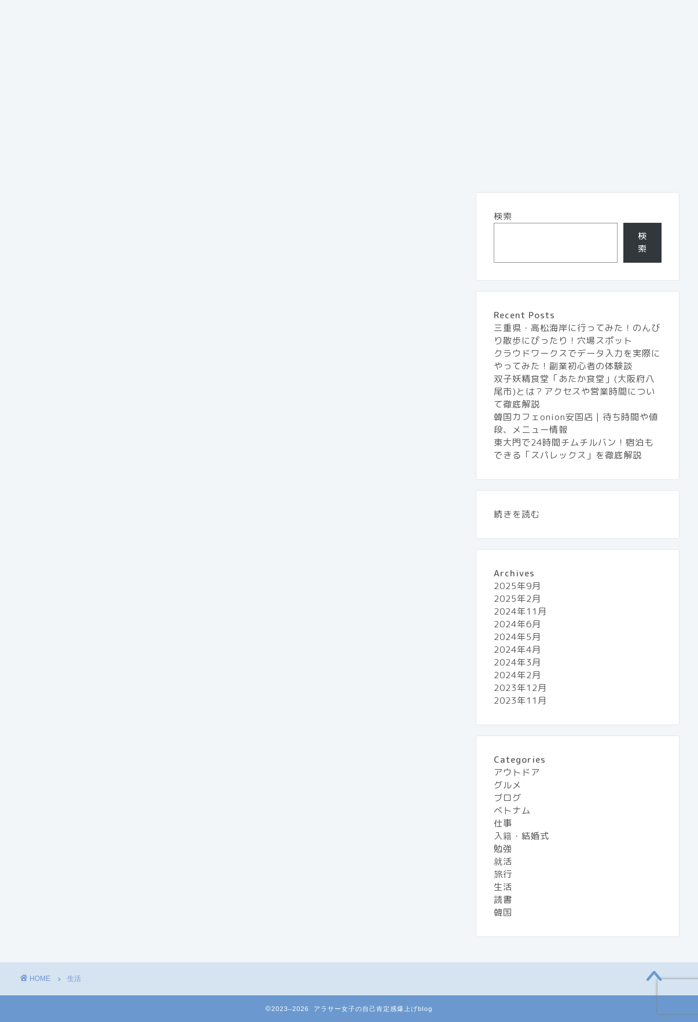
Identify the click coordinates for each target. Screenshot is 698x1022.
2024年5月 (517, 637)
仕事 (503, 823)
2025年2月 (517, 599)
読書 (503, 900)
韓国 (503, 912)
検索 (503, 216)
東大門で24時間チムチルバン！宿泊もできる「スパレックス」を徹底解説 (573, 448)
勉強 (503, 849)
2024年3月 (517, 662)
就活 (503, 861)
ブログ (507, 798)
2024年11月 (520, 611)
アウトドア (517, 772)
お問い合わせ (285, 15)
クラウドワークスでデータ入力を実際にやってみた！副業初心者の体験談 (577, 359)
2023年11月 (520, 700)
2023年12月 (520, 688)
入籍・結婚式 (521, 836)
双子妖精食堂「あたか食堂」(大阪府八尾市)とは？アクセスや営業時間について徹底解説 (574, 391)
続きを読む (517, 514)
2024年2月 (517, 675)
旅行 (519, 15)
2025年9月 (517, 586)
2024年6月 (517, 624)
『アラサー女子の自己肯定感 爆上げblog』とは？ (132, 15)
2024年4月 (517, 650)
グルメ (468, 15)
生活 (565, 15)
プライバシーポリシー (383, 15)
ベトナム (512, 810)
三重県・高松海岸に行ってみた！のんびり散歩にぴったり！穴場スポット (577, 334)
